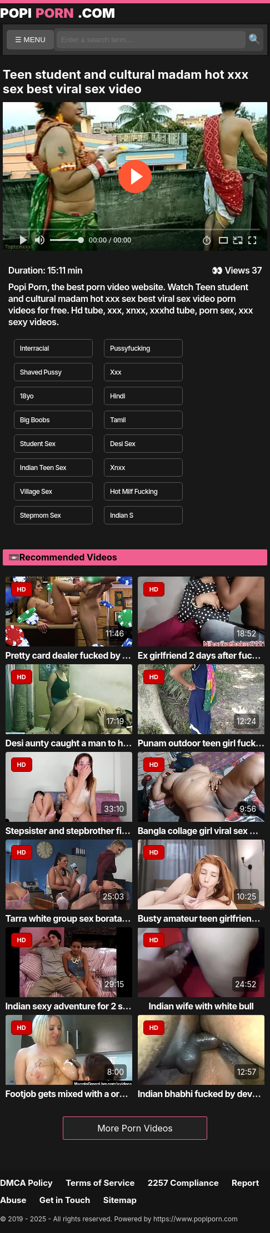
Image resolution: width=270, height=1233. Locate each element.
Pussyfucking (130, 348)
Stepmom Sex (40, 515)
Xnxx (117, 467)
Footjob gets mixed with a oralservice (81, 1093)
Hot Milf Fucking (133, 491)
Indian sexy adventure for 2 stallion (76, 1006)
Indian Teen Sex (43, 467)
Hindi (117, 396)
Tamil (118, 420)
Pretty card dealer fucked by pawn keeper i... (96, 655)
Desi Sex (123, 443)
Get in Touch (65, 1200)
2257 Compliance (183, 1183)
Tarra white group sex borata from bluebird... (96, 918)
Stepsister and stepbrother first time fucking (96, 830)
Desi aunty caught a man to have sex (80, 743)
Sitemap (120, 1200)
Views (236, 270)
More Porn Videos (135, 1128)
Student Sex (38, 443)
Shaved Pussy (41, 372)
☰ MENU (30, 40)
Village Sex (36, 491)
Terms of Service (100, 1183)
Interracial (34, 348)
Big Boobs (34, 420)
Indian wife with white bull (201, 1006)
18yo (26, 396)
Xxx (115, 372)
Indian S (121, 515)
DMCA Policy (26, 1183)
